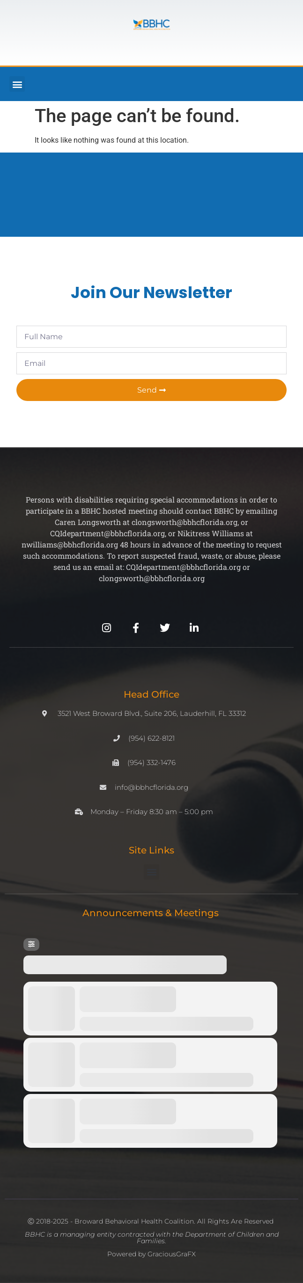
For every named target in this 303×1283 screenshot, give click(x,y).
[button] (17, 84)
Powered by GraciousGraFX (151, 1254)
